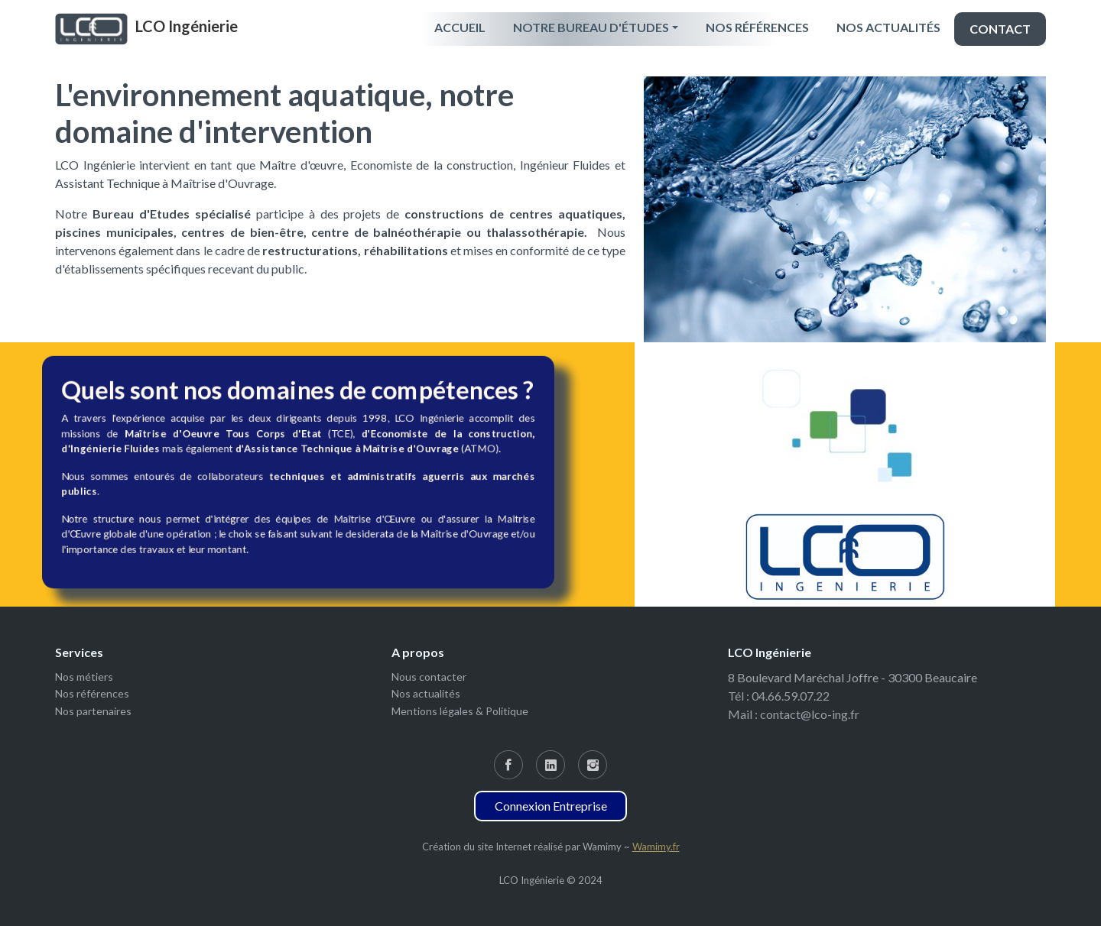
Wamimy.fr (656, 846)
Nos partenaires (93, 710)
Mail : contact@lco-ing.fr (793, 714)
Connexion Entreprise (551, 805)
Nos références (757, 27)
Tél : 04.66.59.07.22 (779, 695)
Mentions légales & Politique (459, 710)
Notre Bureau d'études (591, 27)
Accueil (460, 27)
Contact (1000, 28)
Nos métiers (84, 676)
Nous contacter (428, 676)
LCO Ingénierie (186, 26)
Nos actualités (888, 27)
